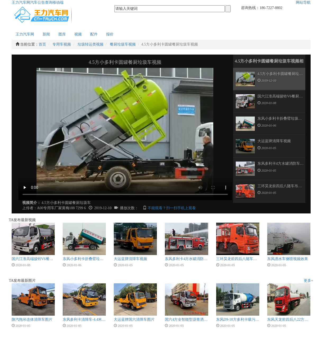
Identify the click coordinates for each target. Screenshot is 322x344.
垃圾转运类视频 (90, 44)
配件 (94, 34)
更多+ (308, 281)
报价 (110, 34)
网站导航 (303, 3)
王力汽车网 (21, 3)
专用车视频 (61, 44)
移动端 (58, 3)
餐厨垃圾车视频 (123, 44)
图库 (62, 34)
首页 (42, 44)
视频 (78, 34)
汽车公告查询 (41, 3)
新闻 (46, 34)
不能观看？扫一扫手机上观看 (172, 208)
